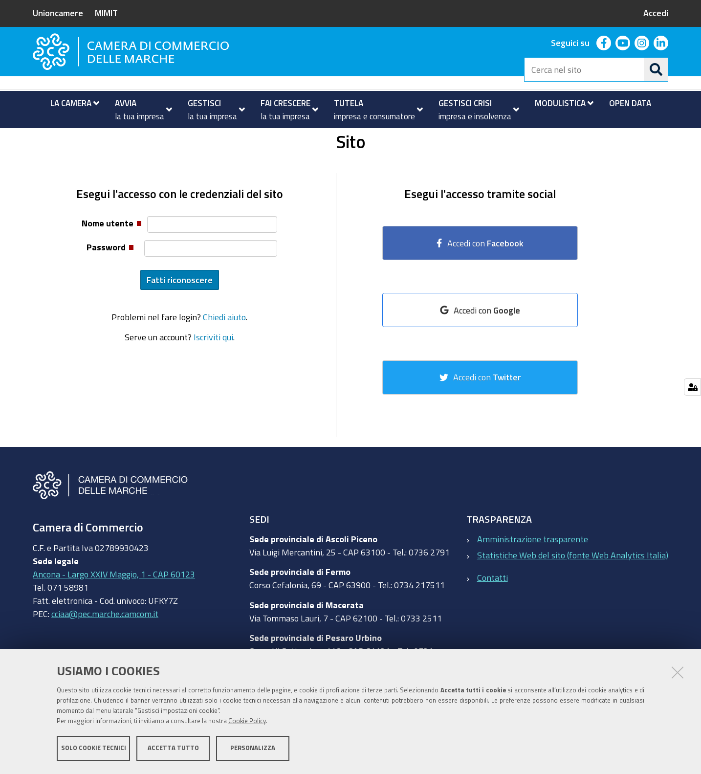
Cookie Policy (247, 721)
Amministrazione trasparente (532, 577)
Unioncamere (58, 12)
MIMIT (106, 12)
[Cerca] (656, 69)
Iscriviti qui (213, 375)
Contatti (492, 616)
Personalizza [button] (252, 748)
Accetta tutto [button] (173, 748)
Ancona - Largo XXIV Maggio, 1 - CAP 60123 (114, 613)
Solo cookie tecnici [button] (93, 748)
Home (39, 138)
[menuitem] (70, 103)
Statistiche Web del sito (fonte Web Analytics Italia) (572, 593)
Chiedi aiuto (224, 356)
